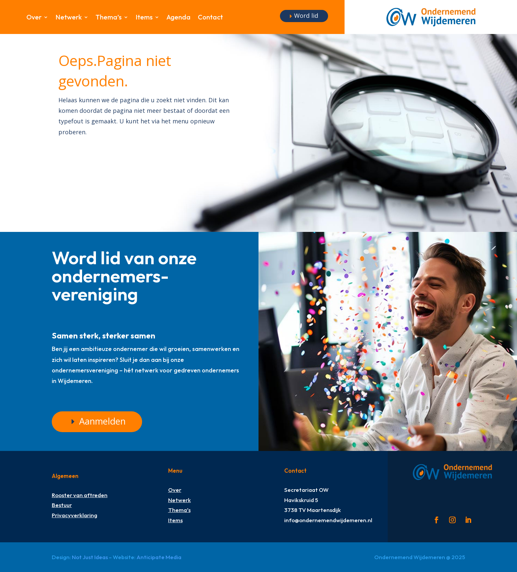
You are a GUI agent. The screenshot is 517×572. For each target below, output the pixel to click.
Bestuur (62, 504)
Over (34, 18)
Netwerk (68, 18)
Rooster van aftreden (79, 495)
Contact (210, 18)
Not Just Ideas (90, 557)
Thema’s (109, 18)
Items (144, 18)
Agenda (179, 18)
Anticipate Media (159, 557)
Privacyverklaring (74, 515)
